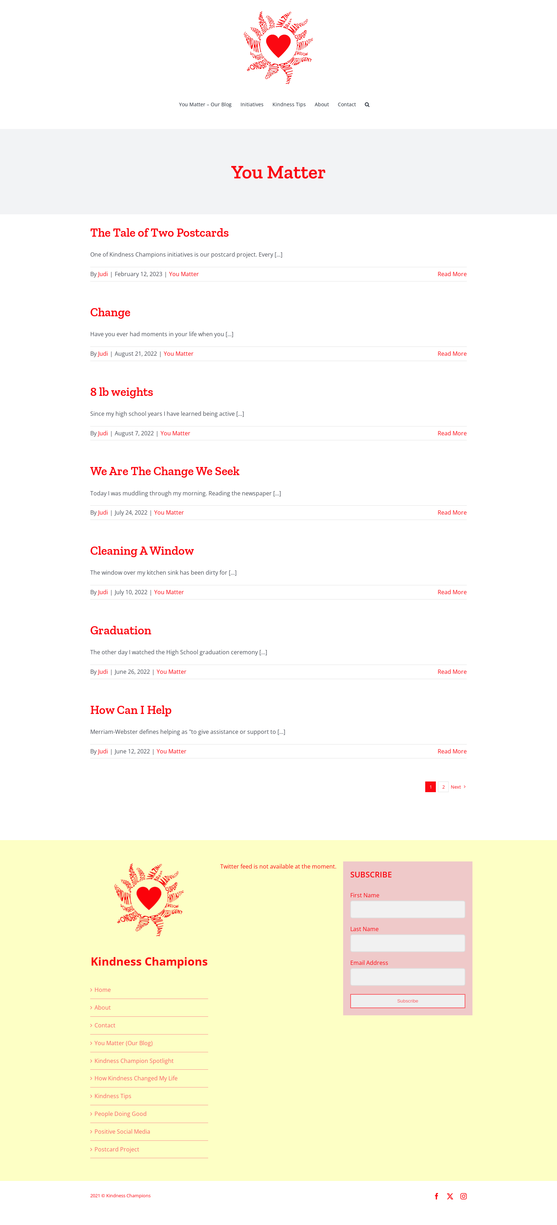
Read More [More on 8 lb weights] (452, 433)
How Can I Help (131, 710)
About (102, 1007)
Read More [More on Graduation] (452, 672)
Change (110, 312)
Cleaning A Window (142, 550)
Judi (103, 274)
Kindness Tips (112, 1096)
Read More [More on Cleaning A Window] (452, 592)
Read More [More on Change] (452, 354)
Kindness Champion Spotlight (134, 1061)
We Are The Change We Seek (164, 471)
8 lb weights (121, 392)
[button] (367, 104)
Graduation (120, 630)
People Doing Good (120, 1114)
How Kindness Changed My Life (136, 1078)
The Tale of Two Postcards (159, 232)
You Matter (184, 274)
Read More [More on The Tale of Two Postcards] (452, 274)
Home (102, 990)
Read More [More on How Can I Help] (452, 751)
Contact (104, 1025)
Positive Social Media (122, 1131)
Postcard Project (116, 1149)
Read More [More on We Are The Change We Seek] (452, 512)
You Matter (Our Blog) (123, 1043)
